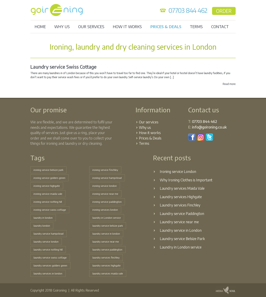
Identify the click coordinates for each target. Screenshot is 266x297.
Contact (220, 26)
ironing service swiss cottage (50, 209)
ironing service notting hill (48, 201)
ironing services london (105, 209)
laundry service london (46, 241)
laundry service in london (106, 233)
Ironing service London (178, 171)
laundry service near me (105, 241)
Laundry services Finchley (180, 205)
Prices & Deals (165, 26)
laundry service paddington (107, 249)
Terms (196, 26)
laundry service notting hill (48, 249)
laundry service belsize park (107, 225)
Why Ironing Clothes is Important (186, 180)
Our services (91, 26)
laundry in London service (106, 217)
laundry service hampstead (48, 233)
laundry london (42, 225)
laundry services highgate (106, 265)
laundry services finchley (106, 257)
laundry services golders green (50, 265)
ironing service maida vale (48, 193)
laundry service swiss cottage (50, 257)
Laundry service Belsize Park (182, 238)
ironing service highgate (47, 185)
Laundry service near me (179, 222)
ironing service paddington (107, 201)
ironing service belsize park (48, 169)
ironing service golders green (49, 177)
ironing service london (104, 185)
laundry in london (43, 217)
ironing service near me (105, 193)
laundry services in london (48, 273)
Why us (62, 26)
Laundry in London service (181, 247)
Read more (229, 84)
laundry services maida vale (107, 273)
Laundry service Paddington (182, 213)
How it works (127, 26)
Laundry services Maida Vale (182, 188)
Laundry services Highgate (181, 196)
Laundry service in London (181, 230)
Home (40, 26)
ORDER (224, 11)
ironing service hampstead (107, 177)
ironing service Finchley (105, 169)
